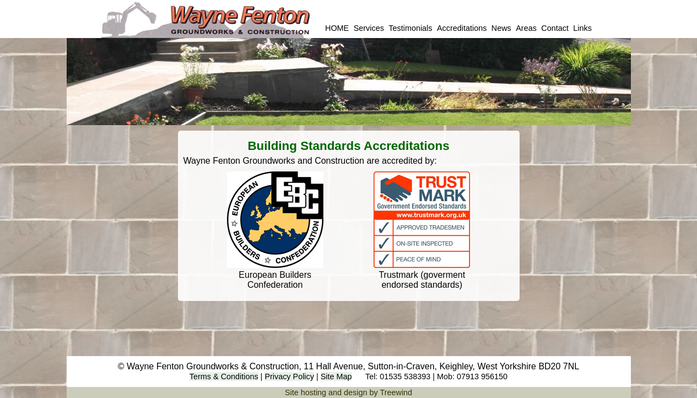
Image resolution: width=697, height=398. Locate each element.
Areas (526, 28)
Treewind (396, 392)
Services (369, 28)
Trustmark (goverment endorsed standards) (422, 279)
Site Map (336, 376)
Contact (555, 28)
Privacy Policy (289, 376)
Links (582, 28)
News (501, 28)
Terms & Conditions (224, 376)
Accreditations (462, 28)
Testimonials (410, 28)
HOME (337, 28)
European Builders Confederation (275, 279)
